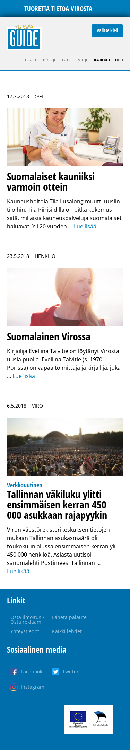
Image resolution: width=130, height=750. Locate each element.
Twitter (70, 671)
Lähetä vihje (75, 59)
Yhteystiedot (24, 631)
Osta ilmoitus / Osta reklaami (27, 619)
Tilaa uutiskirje (40, 59)
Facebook (31, 671)
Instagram (32, 686)
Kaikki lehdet (109, 59)
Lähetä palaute (69, 617)
